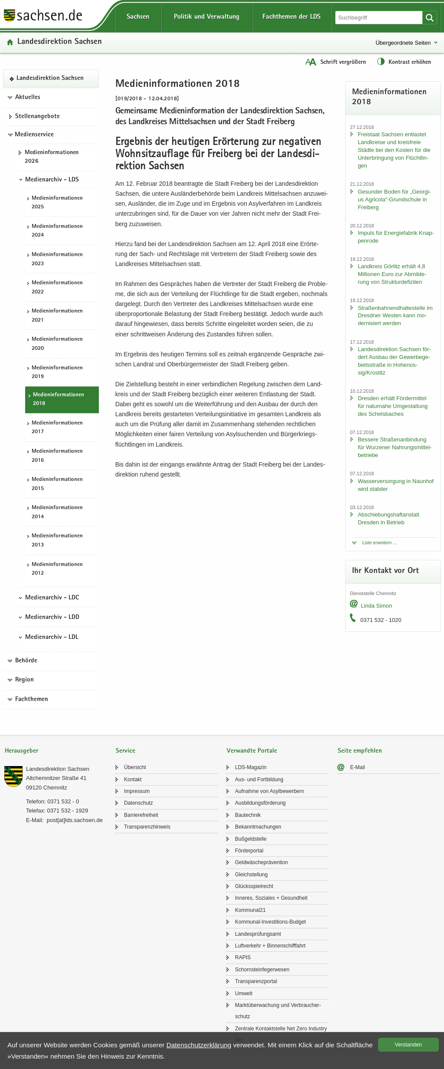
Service (125, 751)
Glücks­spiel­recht (254, 886)
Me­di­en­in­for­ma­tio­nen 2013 (57, 540)
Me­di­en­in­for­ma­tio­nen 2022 (57, 287)
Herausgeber (21, 751)
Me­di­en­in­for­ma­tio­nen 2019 (57, 372)
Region (24, 680)
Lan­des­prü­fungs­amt (258, 934)
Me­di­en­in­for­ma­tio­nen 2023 (57, 259)
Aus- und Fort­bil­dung (259, 779)
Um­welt (243, 993)
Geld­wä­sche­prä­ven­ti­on (261, 862)
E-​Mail (357, 767)
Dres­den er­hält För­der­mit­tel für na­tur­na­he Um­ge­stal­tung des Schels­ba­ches (393, 406)
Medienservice (34, 135)
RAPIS (243, 957)
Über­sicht (135, 767)
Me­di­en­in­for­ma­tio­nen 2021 (57, 316)
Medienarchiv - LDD (52, 618)
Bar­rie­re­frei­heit (141, 815)
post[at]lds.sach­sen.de (75, 820)
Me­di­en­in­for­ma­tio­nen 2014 (57, 512)
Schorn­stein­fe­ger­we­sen (262, 970)
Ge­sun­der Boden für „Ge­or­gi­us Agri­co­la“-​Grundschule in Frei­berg (394, 199)
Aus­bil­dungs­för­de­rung (260, 803)
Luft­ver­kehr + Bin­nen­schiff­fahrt (270, 946)
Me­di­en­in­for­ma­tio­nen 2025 (57, 203)
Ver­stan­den (408, 1045)
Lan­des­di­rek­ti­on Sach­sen (59, 42)
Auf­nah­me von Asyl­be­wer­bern (269, 791)
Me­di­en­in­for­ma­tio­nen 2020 (57, 344)
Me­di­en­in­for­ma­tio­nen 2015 (57, 484)
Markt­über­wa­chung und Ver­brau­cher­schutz (278, 1011)
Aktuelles (27, 97)
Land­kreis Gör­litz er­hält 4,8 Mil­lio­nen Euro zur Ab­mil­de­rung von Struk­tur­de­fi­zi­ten (392, 274)
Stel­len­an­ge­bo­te (37, 117)
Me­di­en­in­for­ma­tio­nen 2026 (51, 157)
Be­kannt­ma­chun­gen (258, 827)
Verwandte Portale (252, 751)
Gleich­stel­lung (251, 875)
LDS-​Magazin (251, 767)
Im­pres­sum (137, 791)
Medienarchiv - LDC (52, 598)
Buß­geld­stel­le (251, 839)
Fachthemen (31, 699)
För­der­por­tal (249, 851)
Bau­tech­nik (248, 815)
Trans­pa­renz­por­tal (256, 981)
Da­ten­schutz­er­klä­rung (199, 1045)
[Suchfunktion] (379, 17)
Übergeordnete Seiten (403, 42)
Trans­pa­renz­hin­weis (147, 827)
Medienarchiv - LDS (52, 180)
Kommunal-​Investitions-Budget (270, 922)
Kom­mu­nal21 (250, 910)
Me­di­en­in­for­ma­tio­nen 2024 (57, 231)
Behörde (26, 661)
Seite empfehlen (360, 751)
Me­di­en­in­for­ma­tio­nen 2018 (58, 399)
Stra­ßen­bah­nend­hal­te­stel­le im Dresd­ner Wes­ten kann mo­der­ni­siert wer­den (395, 316)
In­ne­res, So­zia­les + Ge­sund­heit (271, 898)
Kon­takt (133, 779)
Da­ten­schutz (138, 803)
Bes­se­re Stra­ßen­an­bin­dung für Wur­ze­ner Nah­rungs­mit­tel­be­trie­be (394, 447)
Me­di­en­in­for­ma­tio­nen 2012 (57, 569)
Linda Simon (376, 605)
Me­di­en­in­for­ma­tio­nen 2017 (57, 428)
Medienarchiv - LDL (51, 638)
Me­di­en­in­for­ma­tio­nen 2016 (57, 456)
